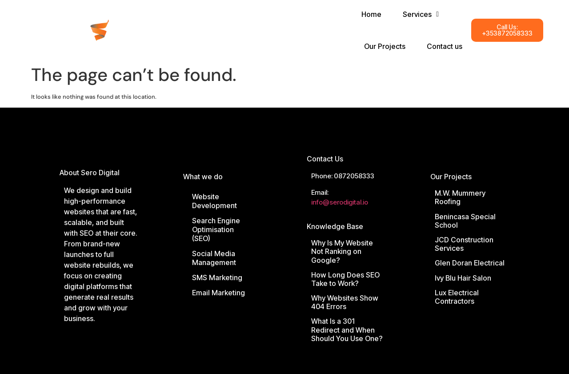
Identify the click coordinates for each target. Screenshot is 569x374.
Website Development (214, 201)
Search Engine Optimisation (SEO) (216, 229)
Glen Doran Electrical (470, 262)
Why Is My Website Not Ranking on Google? (342, 251)
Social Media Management (214, 258)
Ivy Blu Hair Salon (463, 277)
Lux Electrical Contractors (457, 297)
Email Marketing (218, 292)
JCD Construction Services (464, 244)
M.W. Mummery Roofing (460, 197)
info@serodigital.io (339, 202)
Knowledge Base (335, 226)
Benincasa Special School (465, 220)
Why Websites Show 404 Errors (344, 302)
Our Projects (451, 176)
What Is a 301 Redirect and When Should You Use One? (347, 329)
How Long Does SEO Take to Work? (345, 279)
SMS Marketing (217, 277)
